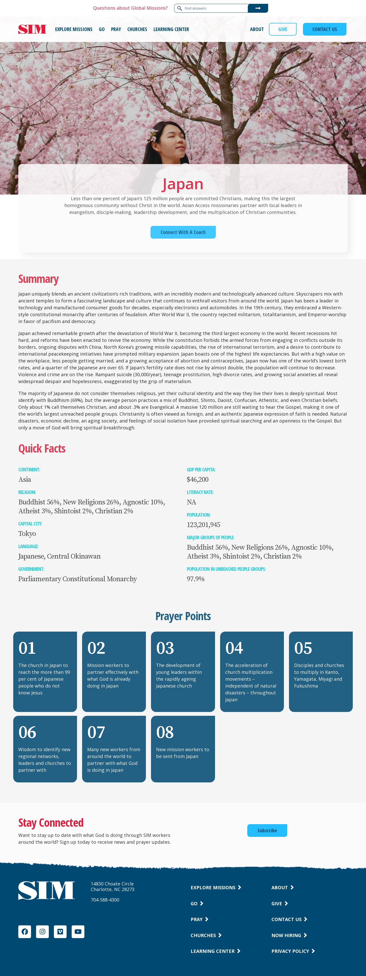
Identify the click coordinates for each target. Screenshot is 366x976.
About (279, 887)
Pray (197, 919)
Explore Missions (213, 887)
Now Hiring (286, 935)
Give (276, 903)
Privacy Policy (290, 951)
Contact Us (286, 919)
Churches (203, 935)
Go (194, 903)
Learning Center (213, 951)
